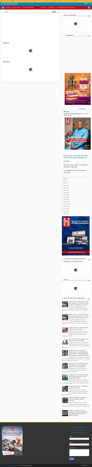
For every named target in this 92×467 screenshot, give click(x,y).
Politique (8, 7)
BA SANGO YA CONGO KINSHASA (9, 3)
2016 (65, 206)
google (90, 3)
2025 (65, 185)
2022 (65, 192)
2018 (65, 201)
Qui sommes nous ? (6, 1)
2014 (65, 211)
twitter (85, 3)
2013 (65, 213)
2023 (65, 190)
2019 (65, 199)
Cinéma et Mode (29, 1)
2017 (65, 204)
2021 (65, 195)
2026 (65, 178)
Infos (16, 7)
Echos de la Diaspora (31, 7)
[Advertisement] (31, 26)
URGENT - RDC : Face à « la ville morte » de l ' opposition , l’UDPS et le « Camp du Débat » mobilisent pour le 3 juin (79, 303)
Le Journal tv (51, 7)
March (64, 183)
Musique (43, 7)
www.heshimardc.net (79, 157)
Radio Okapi (50, 1)
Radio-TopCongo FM (40, 1)
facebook (87, 3)
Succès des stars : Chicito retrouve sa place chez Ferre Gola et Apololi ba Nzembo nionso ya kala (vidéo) (78, 365)
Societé (57, 1)
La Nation (16, 1)
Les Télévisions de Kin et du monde (66, 7)
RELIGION (63, 1)
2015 (65, 208)
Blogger (89, 465)
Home (2, 7)
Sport (22, 1)
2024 (65, 188)
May (64, 180)
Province (70, 1)
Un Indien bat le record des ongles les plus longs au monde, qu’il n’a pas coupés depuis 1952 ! (78, 376)
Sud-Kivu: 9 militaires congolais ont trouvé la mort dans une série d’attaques (78, 399)
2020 (65, 197)
